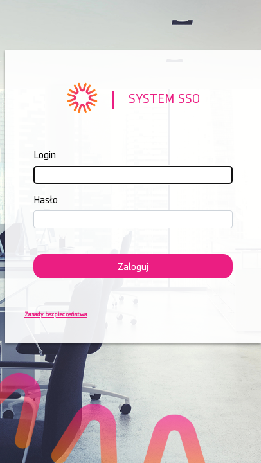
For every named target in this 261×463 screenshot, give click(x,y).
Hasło (45, 199)
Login (44, 154)
